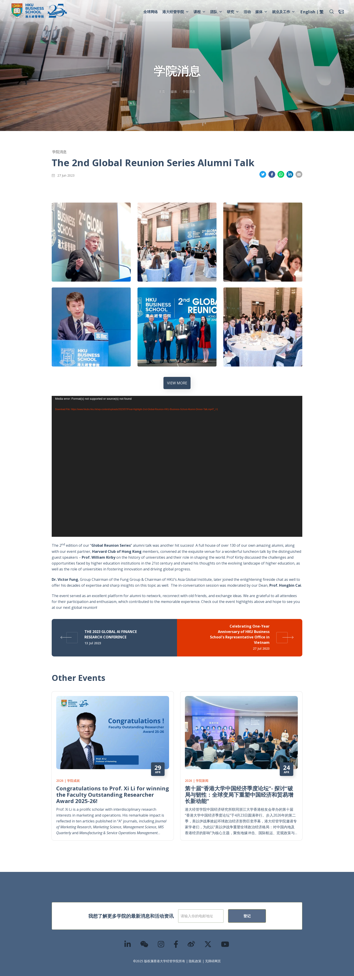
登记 (261, 910)
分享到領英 (289, 174)
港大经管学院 (175, 11)
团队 (216, 11)
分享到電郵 (299, 174)
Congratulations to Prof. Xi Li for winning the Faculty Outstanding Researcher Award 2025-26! (112, 789)
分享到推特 (262, 174)
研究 (233, 11)
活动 (247, 11)
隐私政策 (195, 955)
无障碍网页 (213, 955)
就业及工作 (283, 11)
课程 (199, 11)
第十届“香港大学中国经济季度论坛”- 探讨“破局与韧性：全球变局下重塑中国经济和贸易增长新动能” (239, 789)
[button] (331, 12)
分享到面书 (271, 174)
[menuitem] (307, 12)
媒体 (261, 11)
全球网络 (150, 11)
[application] (177, 466)
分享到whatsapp (280, 174)
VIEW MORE (177, 383)
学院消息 (189, 91)
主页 (162, 91)
